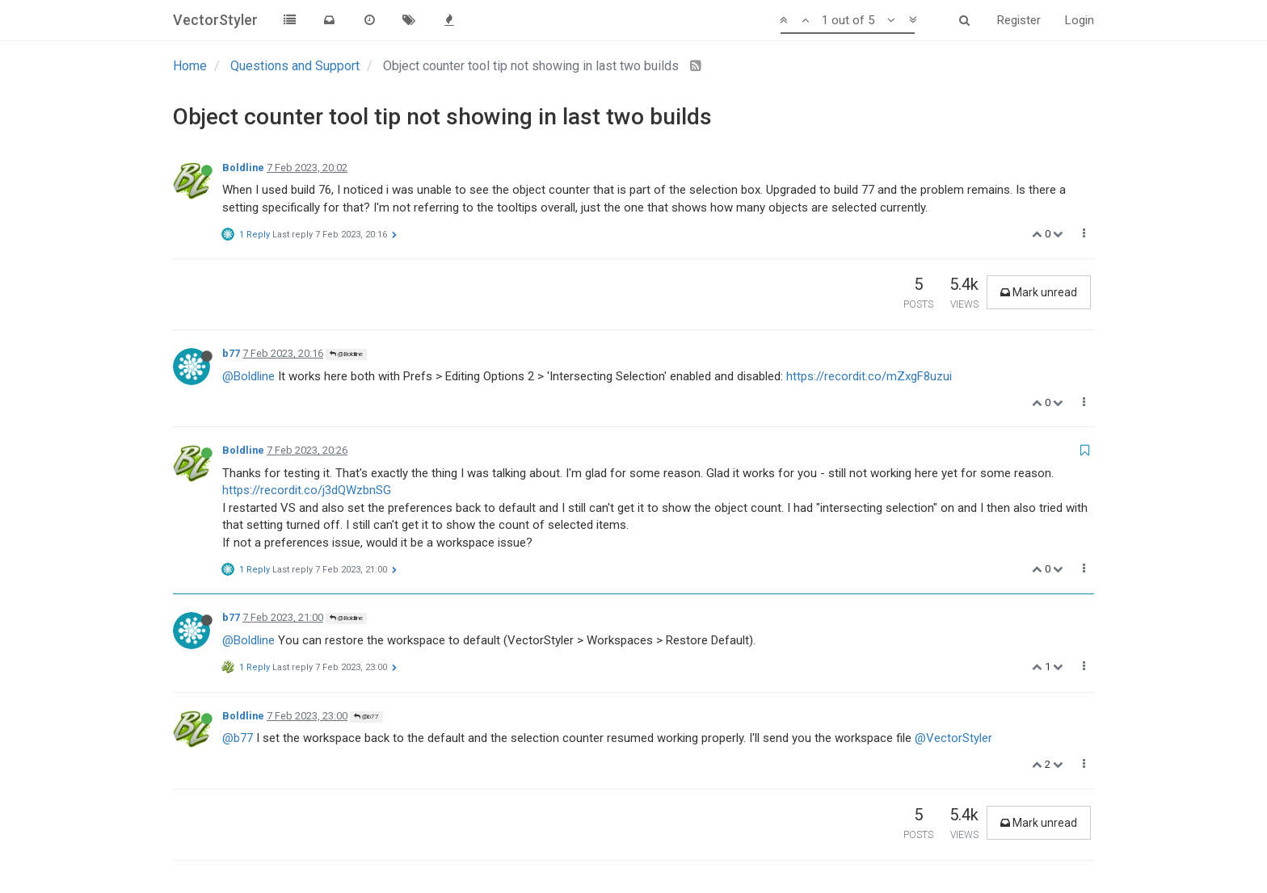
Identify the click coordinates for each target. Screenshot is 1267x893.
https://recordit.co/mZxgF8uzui (869, 376)
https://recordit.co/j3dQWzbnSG (306, 490)
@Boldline (346, 354)
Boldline (243, 167)
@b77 (366, 716)
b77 (231, 353)
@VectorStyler (953, 738)
